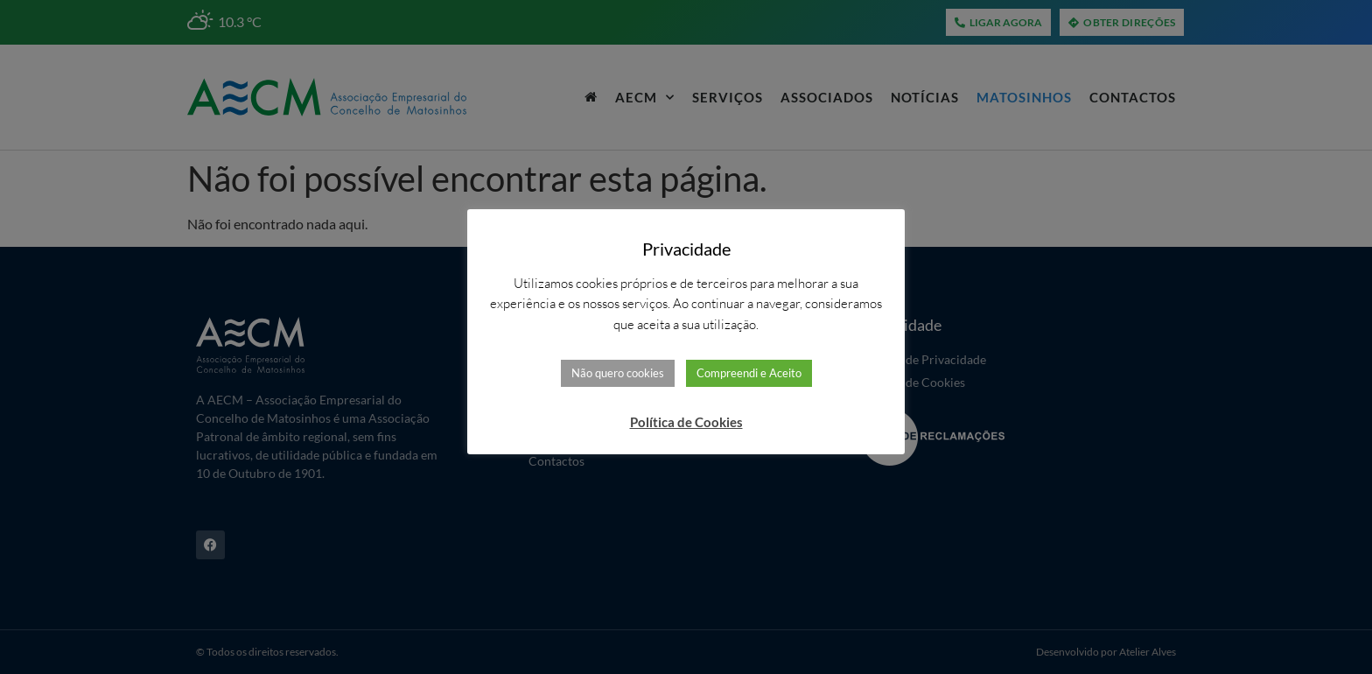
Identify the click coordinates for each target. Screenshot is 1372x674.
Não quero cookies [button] (617, 373)
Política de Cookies (686, 422)
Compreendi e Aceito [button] (749, 373)
